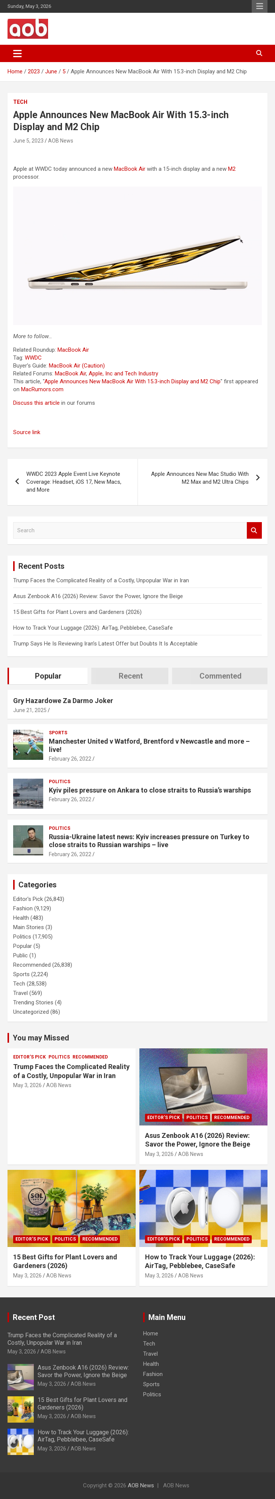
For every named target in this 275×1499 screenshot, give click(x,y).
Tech (20, 102)
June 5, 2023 (28, 141)
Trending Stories (33, 1002)
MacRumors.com (42, 389)
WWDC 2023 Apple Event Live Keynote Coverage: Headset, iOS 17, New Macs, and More (73, 482)
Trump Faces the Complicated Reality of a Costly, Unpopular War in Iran (101, 580)
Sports (58, 732)
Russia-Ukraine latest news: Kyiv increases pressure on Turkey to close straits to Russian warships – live (149, 841)
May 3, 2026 (27, 1085)
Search (254, 530)
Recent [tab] (131, 675)
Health (21, 917)
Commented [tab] (220, 675)
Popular (22, 946)
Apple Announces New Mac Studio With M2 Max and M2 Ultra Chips (200, 478)
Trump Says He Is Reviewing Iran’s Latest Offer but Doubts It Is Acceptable (105, 643)
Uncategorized (31, 1011)
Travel (20, 993)
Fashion (23, 908)
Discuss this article (36, 402)
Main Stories (28, 927)
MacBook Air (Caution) (77, 365)
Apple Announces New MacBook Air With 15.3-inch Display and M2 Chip (132, 381)
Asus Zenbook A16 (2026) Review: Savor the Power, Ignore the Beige (98, 596)
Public (20, 955)
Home (150, 1333)
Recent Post (34, 1317)
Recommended (32, 964)
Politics (59, 781)
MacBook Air (129, 169)
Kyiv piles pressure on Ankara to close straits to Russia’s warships (150, 790)
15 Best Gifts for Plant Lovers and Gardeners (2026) (77, 612)
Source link (26, 432)
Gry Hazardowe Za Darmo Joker (63, 701)
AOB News (60, 141)
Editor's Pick (28, 899)
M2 (232, 169)
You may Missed (41, 1037)
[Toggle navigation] (17, 53)
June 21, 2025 (30, 710)
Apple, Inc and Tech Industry (123, 373)
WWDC (33, 357)
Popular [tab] (48, 675)
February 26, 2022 (70, 759)
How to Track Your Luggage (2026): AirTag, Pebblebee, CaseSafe (93, 627)
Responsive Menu (259, 6)
